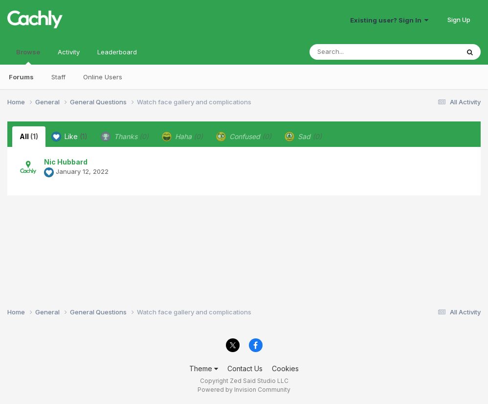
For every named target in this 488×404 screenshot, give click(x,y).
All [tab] (29, 136)
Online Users (102, 77)
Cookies (285, 368)
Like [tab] (69, 137)
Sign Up (458, 20)
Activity (69, 52)
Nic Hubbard (66, 162)
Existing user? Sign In (389, 20)
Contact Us (245, 368)
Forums (21, 77)
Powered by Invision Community (244, 389)
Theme (203, 368)
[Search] (358, 52)
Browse (28, 56)
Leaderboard (117, 52)
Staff (58, 77)
